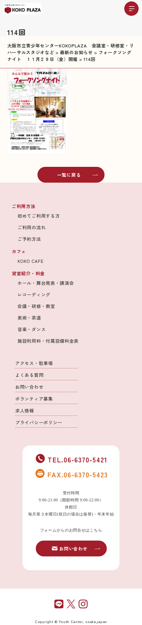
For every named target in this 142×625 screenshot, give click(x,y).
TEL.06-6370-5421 (71, 459)
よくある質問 (29, 374)
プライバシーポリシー (38, 422)
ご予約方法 (29, 238)
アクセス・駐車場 (34, 363)
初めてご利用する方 (38, 215)
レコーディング (33, 294)
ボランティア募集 (34, 398)
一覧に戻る (77, 174)
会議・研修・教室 (36, 306)
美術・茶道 (29, 317)
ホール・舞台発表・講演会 (45, 282)
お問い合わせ (29, 386)
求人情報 (24, 410)
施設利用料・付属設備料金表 (48, 340)
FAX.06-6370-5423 (72, 474)
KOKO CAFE (30, 260)
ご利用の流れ (31, 227)
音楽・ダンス (31, 329)
